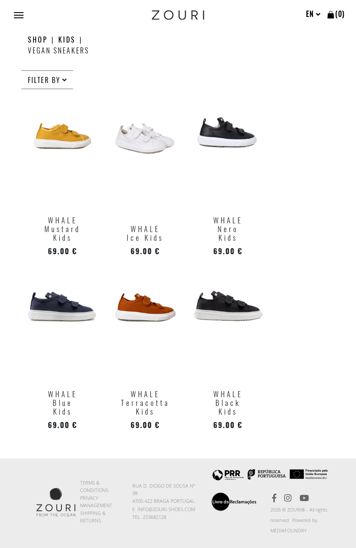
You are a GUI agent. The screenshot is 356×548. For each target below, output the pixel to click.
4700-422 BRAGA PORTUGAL (163, 501)
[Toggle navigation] (19, 14)
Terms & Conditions (94, 486)
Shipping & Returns (93, 517)
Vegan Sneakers (58, 50)
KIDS (67, 39)
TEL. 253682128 (149, 517)
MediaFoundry (288, 530)
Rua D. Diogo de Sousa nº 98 (163, 489)
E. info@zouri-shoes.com (163, 509)
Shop (38, 39)
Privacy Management (96, 501)
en (313, 14)
